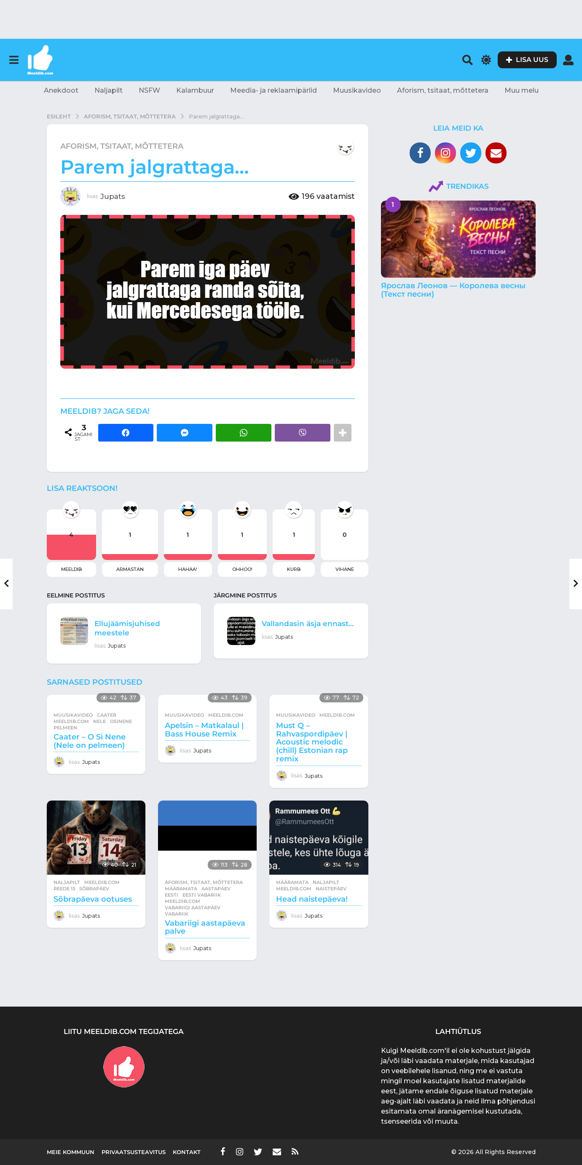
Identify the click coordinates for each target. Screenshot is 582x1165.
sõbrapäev (94, 888)
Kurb (293, 569)
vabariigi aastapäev (192, 907)
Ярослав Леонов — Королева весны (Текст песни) (453, 289)
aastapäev (216, 888)
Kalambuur (195, 90)
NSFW (149, 90)
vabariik (176, 913)
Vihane (344, 569)
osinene (121, 721)
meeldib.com (71, 721)
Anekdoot (61, 90)
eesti (171, 894)
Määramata (181, 888)
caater (106, 715)
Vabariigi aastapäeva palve (205, 927)
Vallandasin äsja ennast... (297, 627)
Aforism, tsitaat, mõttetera (442, 90)
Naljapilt (108, 90)
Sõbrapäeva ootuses (93, 899)
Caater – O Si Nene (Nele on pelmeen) (90, 741)
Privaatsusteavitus (134, 1152)
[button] (13, 59)
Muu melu (521, 90)
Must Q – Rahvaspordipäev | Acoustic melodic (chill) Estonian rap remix (312, 742)
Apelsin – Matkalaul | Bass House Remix (204, 730)
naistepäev (331, 888)
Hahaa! (187, 569)
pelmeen (65, 727)
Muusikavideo (357, 90)
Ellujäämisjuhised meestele (132, 627)
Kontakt (187, 1152)
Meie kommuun (70, 1152)
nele (99, 721)
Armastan (130, 569)
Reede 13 (64, 888)
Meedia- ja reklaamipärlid (273, 90)
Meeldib (71, 569)
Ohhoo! (242, 569)
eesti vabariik (201, 894)
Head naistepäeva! (312, 899)
